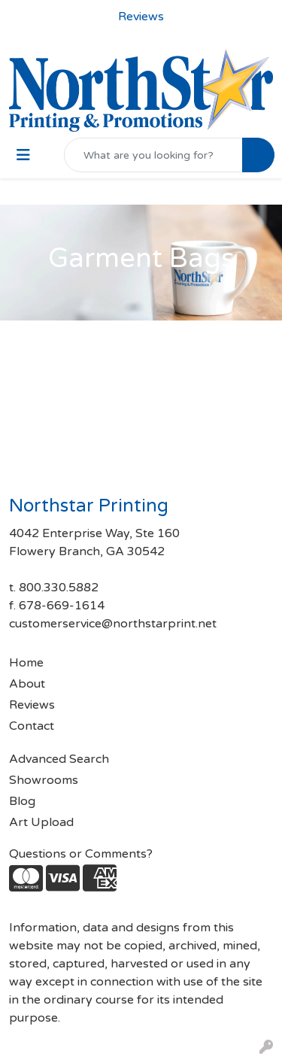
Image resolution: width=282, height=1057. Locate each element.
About (27, 683)
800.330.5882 (59, 587)
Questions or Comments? (81, 853)
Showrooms (43, 780)
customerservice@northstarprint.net (113, 623)
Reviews (32, 704)
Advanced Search (59, 759)
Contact (31, 726)
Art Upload (41, 822)
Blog (22, 801)
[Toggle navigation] (23, 155)
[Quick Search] (153, 155)
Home (26, 662)
